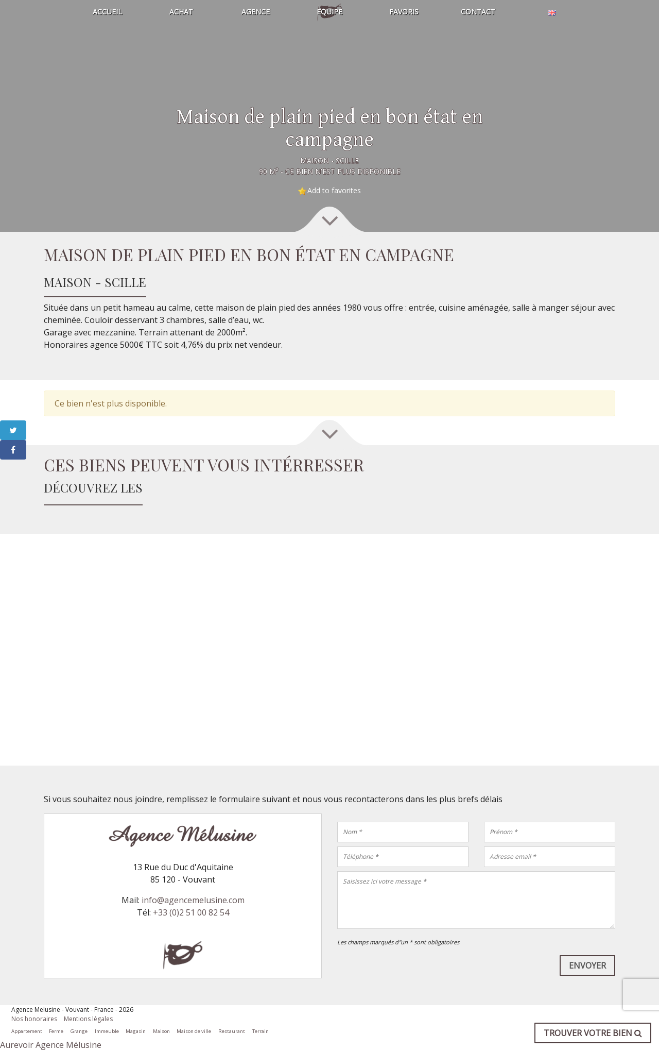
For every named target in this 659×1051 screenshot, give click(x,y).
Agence (255, 11)
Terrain (260, 1031)
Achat (181, 11)
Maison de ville (194, 1031)
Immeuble (107, 1031)
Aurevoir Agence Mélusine (50, 1044)
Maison (161, 1031)
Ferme (56, 1031)
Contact (478, 11)
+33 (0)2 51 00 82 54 (191, 912)
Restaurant (231, 1031)
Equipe (329, 11)
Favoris (404, 11)
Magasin (136, 1031)
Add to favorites (334, 190)
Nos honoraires (34, 1018)
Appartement (26, 1031)
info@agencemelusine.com (193, 900)
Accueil (107, 11)
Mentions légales (88, 1018)
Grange (79, 1031)
